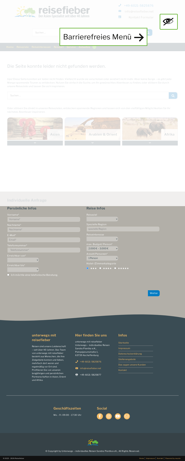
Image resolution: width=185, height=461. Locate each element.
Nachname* (43, 228)
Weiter (154, 293)
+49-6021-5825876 (136, 5)
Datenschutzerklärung (130, 353)
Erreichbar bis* (43, 268)
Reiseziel (123, 217)
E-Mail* (43, 238)
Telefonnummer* (43, 248)
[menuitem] (150, 128)
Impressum (124, 348)
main (168, 21)
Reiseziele (23, 47)
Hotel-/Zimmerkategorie (101, 263)
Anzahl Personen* (123, 256)
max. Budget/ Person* (123, 247)
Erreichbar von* (43, 258)
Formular (136, 17)
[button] (150, 143)
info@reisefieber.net (136, 11)
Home (10, 47)
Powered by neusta (172, 458)
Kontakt (122, 370)
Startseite (123, 342)
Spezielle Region (123, 227)
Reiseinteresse (123, 237)
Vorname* (43, 217)
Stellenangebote (127, 359)
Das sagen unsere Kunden (132, 364)
